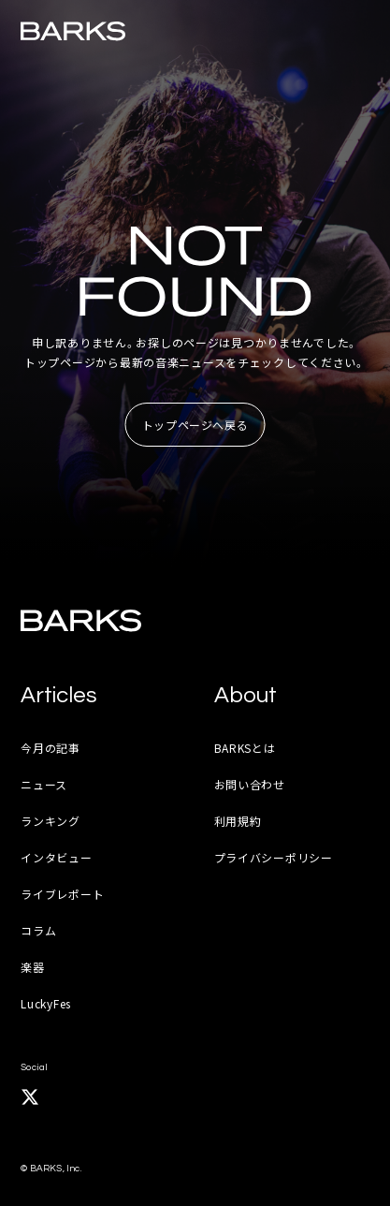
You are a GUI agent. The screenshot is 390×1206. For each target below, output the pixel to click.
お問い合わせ (249, 784)
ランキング (50, 821)
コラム (38, 930)
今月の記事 (50, 748)
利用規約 (238, 821)
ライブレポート (62, 894)
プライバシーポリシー (273, 857)
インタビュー (56, 857)
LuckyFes (46, 1003)
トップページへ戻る (195, 425)
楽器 (32, 967)
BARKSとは (245, 748)
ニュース (44, 784)
